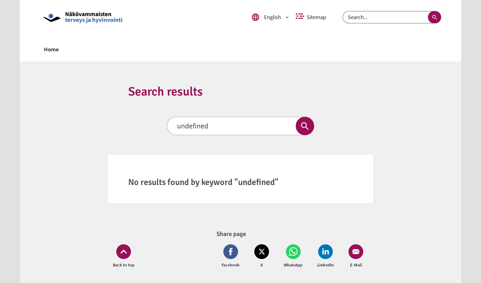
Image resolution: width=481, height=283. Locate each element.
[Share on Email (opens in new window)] (354, 256)
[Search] (392, 17)
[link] (140, 17)
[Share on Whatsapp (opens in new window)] (293, 256)
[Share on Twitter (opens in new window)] (261, 256)
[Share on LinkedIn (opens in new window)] (325, 256)
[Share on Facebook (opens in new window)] (231, 256)
